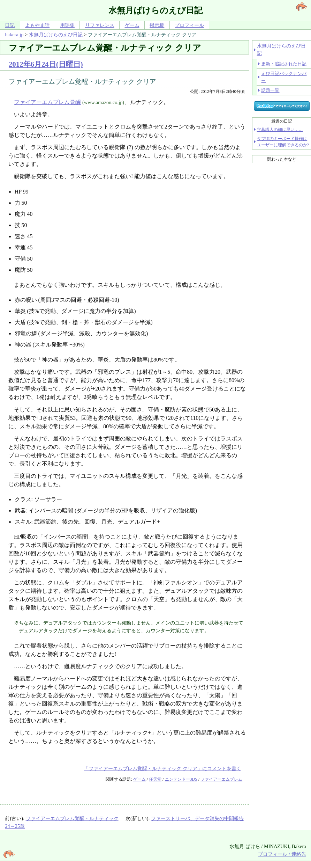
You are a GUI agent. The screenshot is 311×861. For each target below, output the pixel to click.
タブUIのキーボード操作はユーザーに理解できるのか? (283, 141)
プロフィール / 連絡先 (282, 854)
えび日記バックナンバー (283, 77)
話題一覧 (270, 90)
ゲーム (132, 25)
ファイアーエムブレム (221, 779)
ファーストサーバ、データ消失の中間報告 (197, 818)
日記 (10, 25)
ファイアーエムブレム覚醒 (47, 102)
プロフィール (189, 25)
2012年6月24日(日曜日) (46, 64)
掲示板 (157, 25)
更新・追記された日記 (283, 63)
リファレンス (99, 25)
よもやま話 (37, 25)
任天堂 (155, 779)
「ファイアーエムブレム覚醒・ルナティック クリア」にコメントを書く (162, 768)
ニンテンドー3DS (181, 779)
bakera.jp (14, 34)
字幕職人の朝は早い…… (280, 129)
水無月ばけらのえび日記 (56, 34)
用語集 (67, 25)
